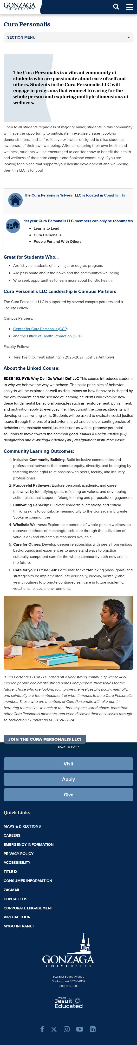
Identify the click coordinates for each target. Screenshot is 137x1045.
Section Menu (21, 37)
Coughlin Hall (115, 195)
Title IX (11, 871)
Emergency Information (29, 844)
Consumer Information (28, 881)
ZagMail (12, 890)
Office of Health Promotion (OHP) (54, 336)
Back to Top (67, 747)
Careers (12, 835)
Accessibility (17, 862)
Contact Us (15, 899)
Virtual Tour (17, 917)
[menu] (129, 7)
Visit (68, 763)
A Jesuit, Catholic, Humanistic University (69, 1002)
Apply (68, 779)
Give (68, 794)
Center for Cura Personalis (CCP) (40, 329)
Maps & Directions (22, 826)
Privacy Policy (18, 853)
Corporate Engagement (28, 908)
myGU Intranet (19, 926)
